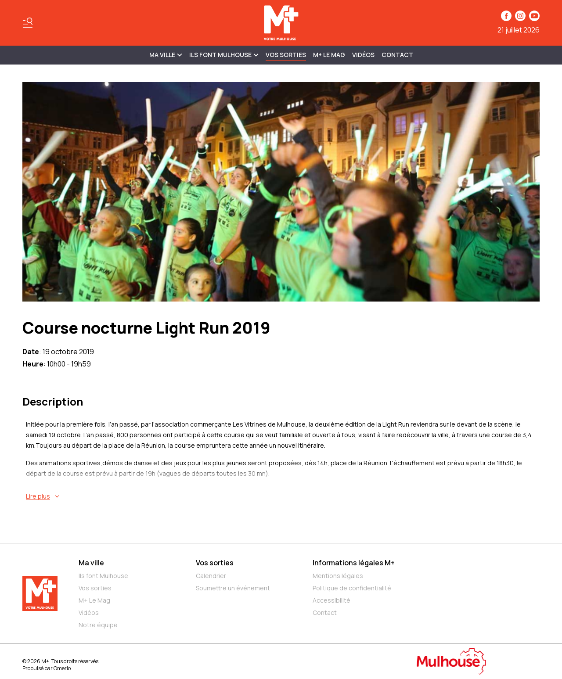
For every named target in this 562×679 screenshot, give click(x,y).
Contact (397, 54)
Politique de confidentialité (352, 588)
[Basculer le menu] (27, 23)
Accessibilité (331, 600)
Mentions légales (338, 575)
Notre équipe (98, 625)
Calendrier (211, 575)
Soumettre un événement (233, 588)
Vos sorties (286, 54)
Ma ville (91, 563)
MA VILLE (165, 54)
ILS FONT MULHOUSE (224, 54)
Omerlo (62, 668)
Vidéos (363, 54)
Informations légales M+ (354, 563)
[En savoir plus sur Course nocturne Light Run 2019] (283, 496)
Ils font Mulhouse (103, 575)
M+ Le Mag (329, 54)
